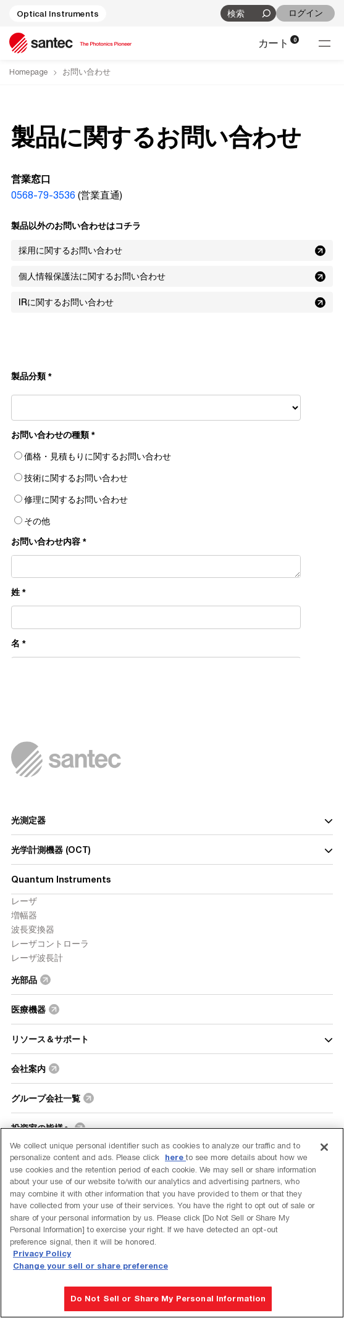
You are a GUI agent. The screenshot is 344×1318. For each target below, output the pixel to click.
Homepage (28, 71)
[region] (172, 1222)
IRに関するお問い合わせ (173, 302)
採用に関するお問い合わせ (173, 250)
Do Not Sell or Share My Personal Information (168, 1298)
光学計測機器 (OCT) (172, 849)
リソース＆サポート (172, 1039)
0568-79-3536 (43, 194)
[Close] (324, 1147)
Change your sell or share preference (90, 1266)
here (175, 1157)
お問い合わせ (86, 71)
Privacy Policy (42, 1253)
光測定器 (172, 820)
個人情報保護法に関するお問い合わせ (173, 276)
